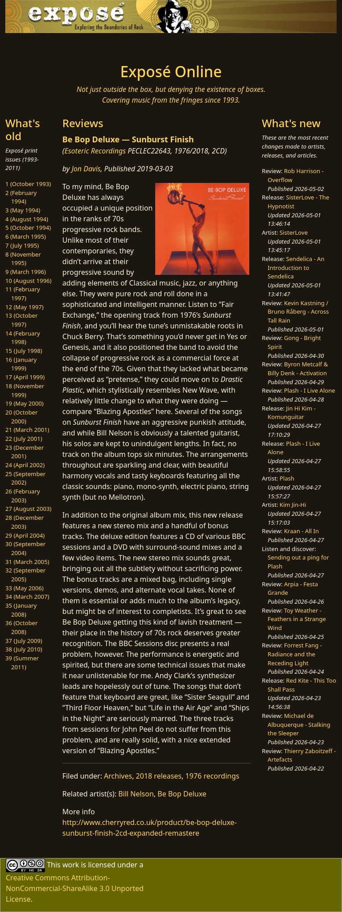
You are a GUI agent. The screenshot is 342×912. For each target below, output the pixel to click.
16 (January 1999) (21, 364)
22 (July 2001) (23, 439)
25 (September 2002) (25, 478)
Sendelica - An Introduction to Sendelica (296, 267)
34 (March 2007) (27, 597)
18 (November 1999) (24, 390)
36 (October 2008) (21, 627)
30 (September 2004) (25, 548)
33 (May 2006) (24, 588)
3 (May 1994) (22, 210)
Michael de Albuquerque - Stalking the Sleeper (299, 724)
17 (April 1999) (25, 377)
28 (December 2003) (24, 522)
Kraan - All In (301, 531)
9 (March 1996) (25, 272)
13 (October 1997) (21, 319)
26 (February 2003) (22, 495)
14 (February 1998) (22, 337)
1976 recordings (212, 776)
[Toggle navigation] (74, 45)
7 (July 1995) (22, 245)
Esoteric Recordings (95, 151)
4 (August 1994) (26, 219)
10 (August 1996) (28, 281)
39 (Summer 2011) (22, 662)
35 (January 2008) (21, 609)
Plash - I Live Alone (309, 390)
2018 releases (159, 776)
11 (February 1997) (22, 293)
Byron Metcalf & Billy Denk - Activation (298, 368)
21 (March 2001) (27, 430)
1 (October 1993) (28, 184)
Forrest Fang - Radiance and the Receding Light (295, 654)
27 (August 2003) (28, 509)
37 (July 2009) (23, 641)
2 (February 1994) (21, 197)
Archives (118, 776)
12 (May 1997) (24, 307)
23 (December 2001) (24, 452)
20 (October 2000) (21, 416)
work (70, 865)
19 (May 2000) (24, 403)
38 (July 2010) (23, 649)
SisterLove (294, 232)
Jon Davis (85, 169)
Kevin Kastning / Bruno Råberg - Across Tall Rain (298, 311)
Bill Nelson (136, 794)
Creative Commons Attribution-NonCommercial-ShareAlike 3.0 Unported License (75, 888)
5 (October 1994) (28, 228)
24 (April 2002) (25, 465)
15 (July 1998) (23, 351)
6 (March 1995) (25, 236)
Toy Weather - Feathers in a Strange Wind (297, 619)
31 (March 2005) (27, 562)
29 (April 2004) (25, 535)
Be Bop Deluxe (181, 794)
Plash (287, 478)
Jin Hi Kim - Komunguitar (292, 412)
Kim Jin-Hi (293, 505)
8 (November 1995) (23, 258)
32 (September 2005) (25, 574)
